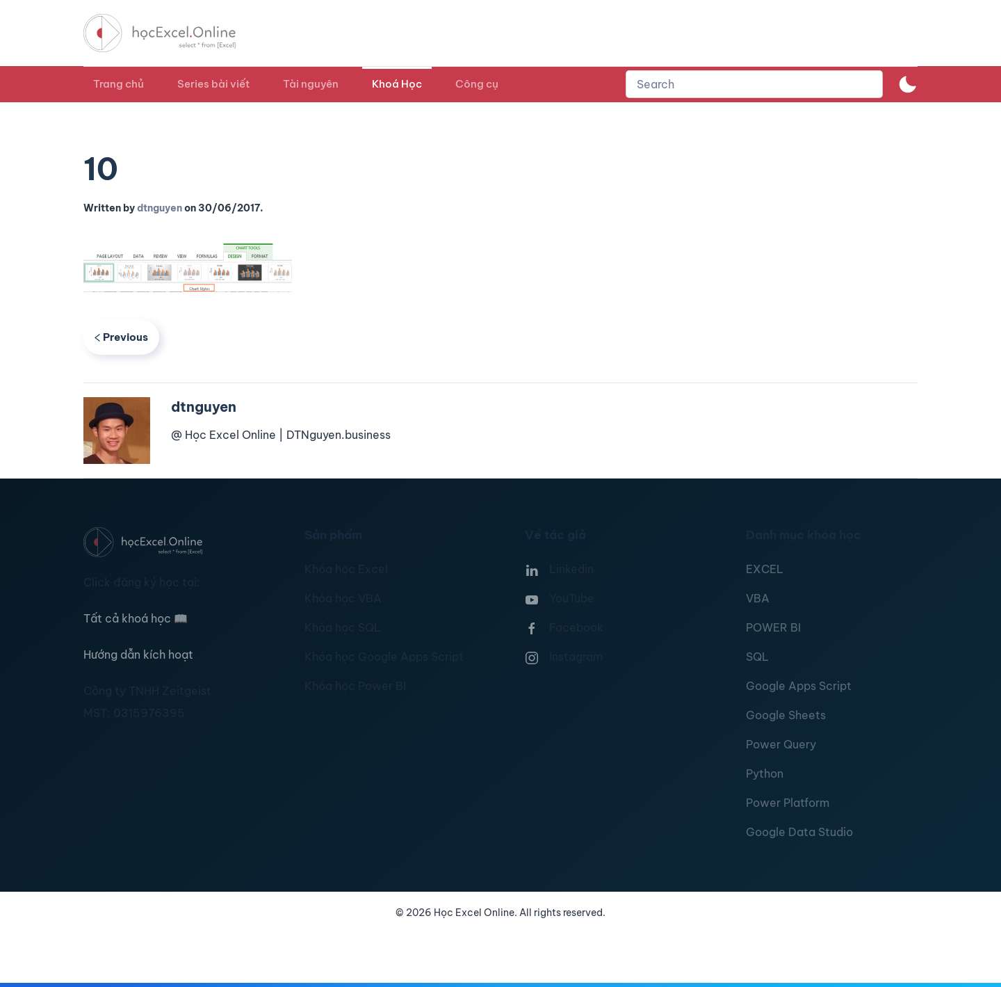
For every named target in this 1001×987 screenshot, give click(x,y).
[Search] (754, 84)
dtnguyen (159, 208)
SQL (757, 657)
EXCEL (764, 569)
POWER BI (773, 627)
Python (764, 773)
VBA (758, 598)
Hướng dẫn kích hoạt (138, 654)
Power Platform (787, 803)
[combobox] (754, 84)
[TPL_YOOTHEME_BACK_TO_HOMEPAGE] (172, 33)
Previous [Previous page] (121, 337)
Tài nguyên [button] (311, 83)
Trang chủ (118, 83)
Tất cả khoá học (135, 618)
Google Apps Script (799, 686)
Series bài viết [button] (213, 83)
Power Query (781, 744)
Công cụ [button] (476, 83)
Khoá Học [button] (397, 83)
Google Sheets (786, 715)
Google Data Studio (799, 832)
